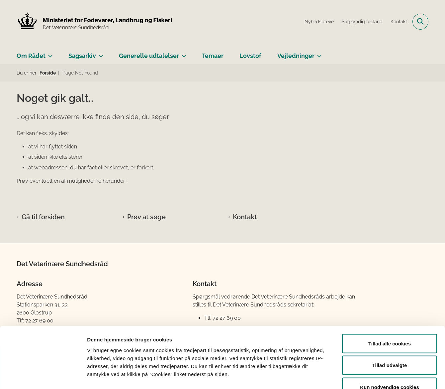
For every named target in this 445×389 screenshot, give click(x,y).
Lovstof (250, 55)
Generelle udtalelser (149, 55)
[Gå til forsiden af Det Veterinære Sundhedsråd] (95, 22)
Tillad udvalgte (389, 323)
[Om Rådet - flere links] (48, 53)
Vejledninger (295, 55)
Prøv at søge (146, 217)
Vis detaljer (345, 376)
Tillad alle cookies (389, 301)
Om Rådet (31, 55)
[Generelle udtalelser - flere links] (182, 53)
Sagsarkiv (82, 55)
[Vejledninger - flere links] (317, 53)
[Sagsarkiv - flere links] (99, 53)
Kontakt (245, 217)
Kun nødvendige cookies (389, 345)
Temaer (212, 55)
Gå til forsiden (43, 217)
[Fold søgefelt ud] (420, 22)
